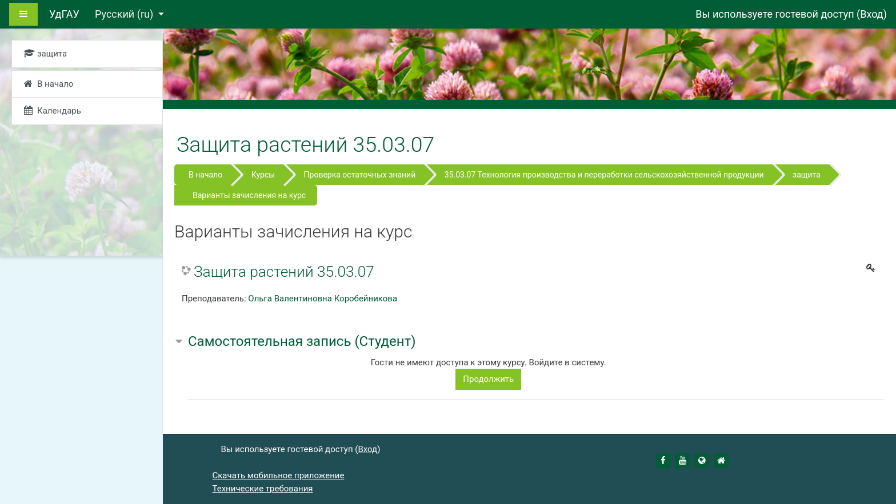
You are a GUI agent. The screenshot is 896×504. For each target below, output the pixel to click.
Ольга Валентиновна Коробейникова (322, 298)
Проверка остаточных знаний (360, 174)
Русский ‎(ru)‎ (125, 14)
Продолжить (488, 379)
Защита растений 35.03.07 (284, 271)
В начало (205, 174)
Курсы (263, 174)
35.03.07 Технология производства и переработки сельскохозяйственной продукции (604, 174)
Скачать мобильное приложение (279, 475)
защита (807, 174)
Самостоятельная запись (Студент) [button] (302, 341)
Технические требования (263, 488)
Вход (871, 14)
